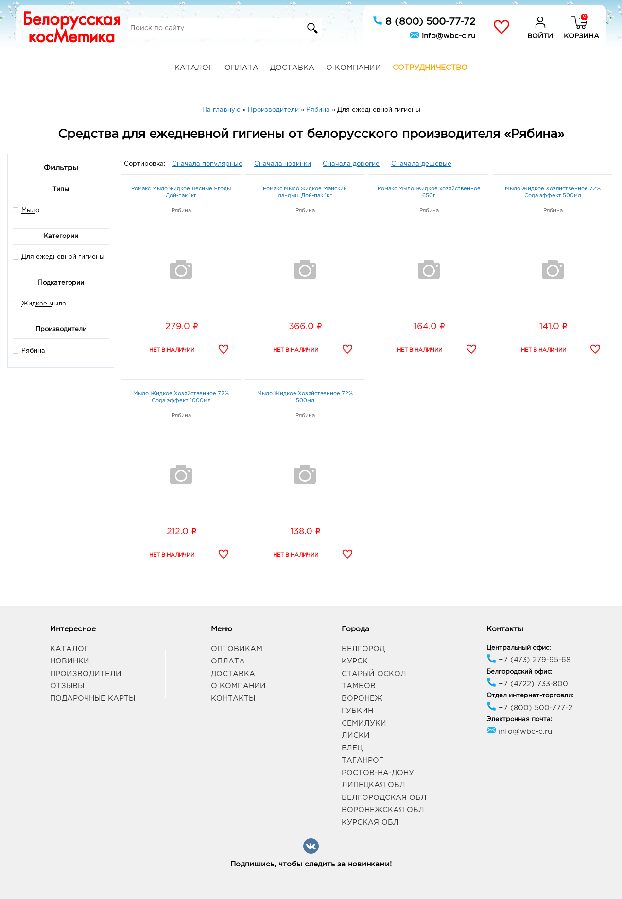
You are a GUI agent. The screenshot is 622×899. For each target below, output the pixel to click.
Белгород (363, 649)
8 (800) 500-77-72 (424, 21)
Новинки (69, 661)
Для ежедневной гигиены (62, 257)
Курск (355, 661)
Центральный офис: (518, 648)
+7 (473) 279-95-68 (528, 660)
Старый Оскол (374, 674)
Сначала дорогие (351, 164)
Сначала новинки (282, 164)
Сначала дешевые (421, 164)
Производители (85, 674)
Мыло (30, 210)
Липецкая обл (373, 785)
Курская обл (370, 822)
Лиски (356, 735)
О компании (353, 68)
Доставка (292, 68)
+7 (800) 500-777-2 (529, 708)
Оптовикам (236, 649)
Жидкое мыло (43, 303)
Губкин (357, 711)
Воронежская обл (383, 810)
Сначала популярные (207, 164)
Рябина (29, 350)
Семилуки (364, 723)
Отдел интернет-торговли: (529, 695)
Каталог (193, 68)
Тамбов (359, 686)
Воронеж (362, 698)
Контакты (233, 698)
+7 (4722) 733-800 (527, 684)
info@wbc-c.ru (442, 35)
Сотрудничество (430, 68)
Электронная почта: (519, 719)
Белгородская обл (384, 798)
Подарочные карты (92, 698)
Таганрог (362, 760)
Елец (352, 748)
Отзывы (67, 686)
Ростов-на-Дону (378, 773)
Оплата (242, 68)
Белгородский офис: (519, 672)
